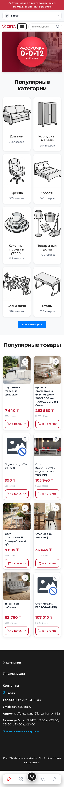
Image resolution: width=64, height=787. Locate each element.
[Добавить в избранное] (25, 361)
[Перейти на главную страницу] (9, 26)
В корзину (17, 423)
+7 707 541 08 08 (29, 700)
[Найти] (57, 27)
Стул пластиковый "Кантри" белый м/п (15, 539)
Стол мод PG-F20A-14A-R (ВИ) (46, 605)
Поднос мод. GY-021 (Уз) (16, 466)
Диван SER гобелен (12, 605)
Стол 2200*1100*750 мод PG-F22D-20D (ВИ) (45, 470)
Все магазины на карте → (21, 731)
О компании (12, 662)
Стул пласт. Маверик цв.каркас (13, 391)
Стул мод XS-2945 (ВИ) (44, 535)
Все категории (32, 324)
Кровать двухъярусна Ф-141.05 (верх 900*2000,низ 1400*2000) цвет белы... (46, 396)
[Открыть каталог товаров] (22, 26)
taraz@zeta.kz (22, 706)
